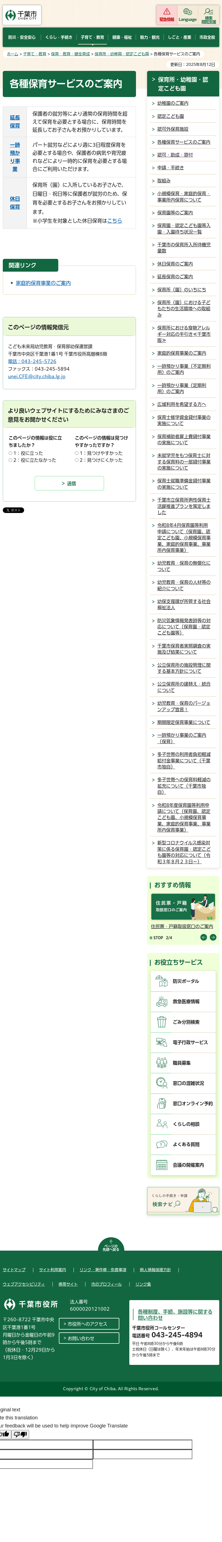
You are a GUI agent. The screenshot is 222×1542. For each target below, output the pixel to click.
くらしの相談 (186, 1124)
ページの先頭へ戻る (111, 1247)
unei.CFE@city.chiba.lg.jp (36, 376)
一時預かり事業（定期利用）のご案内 (181, 388)
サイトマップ (14, 1270)
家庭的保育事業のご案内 (43, 283)
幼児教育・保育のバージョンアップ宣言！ (183, 706)
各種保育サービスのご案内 (183, 142)
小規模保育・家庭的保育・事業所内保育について (184, 196)
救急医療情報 (186, 1001)
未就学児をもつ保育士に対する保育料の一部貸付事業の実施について (184, 461)
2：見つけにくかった (101, 460)
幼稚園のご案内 (172, 103)
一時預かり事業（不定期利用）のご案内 (184, 369)
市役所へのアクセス (87, 1324)
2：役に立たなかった (34, 460)
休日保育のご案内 (175, 264)
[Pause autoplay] (156, 937)
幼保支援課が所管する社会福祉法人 (184, 604)
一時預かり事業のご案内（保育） (181, 738)
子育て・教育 (34, 54)
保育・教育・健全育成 (70, 54)
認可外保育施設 (172, 129)
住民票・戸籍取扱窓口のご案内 (182, 926)
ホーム (12, 54)
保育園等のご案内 (175, 212)
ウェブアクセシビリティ (24, 1284)
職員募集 (182, 1063)
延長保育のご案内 (175, 276)
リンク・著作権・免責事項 (103, 1270)
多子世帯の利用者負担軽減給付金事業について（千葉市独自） (184, 760)
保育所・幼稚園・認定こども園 (122, 54)
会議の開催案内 (188, 1165)
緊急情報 (167, 19)
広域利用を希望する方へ (181, 404)
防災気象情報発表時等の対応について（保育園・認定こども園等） (184, 626)
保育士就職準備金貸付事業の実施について (184, 484)
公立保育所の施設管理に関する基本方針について (184, 668)
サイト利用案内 (52, 1270)
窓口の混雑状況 (188, 1083)
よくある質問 (186, 1144)
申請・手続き (170, 167)
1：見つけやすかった (101, 453)
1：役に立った (28, 453)
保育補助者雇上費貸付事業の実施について (184, 439)
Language (188, 19)
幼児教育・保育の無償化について (184, 566)
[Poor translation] (20, 1434)
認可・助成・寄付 (175, 155)
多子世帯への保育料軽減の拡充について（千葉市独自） (184, 785)
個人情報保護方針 (155, 1270)
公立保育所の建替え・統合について (184, 687)
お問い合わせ (81, 1338)
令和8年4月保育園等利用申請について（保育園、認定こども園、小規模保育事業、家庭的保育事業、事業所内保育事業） (184, 537)
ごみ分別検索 (186, 1022)
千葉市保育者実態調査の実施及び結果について (184, 649)
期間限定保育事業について (183, 722)
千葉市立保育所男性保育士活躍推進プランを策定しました (184, 506)
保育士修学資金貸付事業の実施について (184, 420)
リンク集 (143, 1284)
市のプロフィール (106, 1284)
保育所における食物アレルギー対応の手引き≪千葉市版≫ (184, 334)
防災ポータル (186, 981)
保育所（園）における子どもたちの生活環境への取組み (183, 308)
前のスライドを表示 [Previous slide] (203, 937)
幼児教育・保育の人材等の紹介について (184, 585)
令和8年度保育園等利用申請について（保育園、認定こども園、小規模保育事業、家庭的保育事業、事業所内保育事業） (184, 817)
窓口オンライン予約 (193, 1103)
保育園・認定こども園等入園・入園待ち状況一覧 (184, 228)
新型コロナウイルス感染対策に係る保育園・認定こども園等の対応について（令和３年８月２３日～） (184, 852)
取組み (164, 181)
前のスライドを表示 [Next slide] (213, 937)
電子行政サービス (190, 1042)
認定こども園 (170, 116)
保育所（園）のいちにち (181, 289)
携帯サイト (68, 1284)
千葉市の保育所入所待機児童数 (184, 247)
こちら (114, 220)
